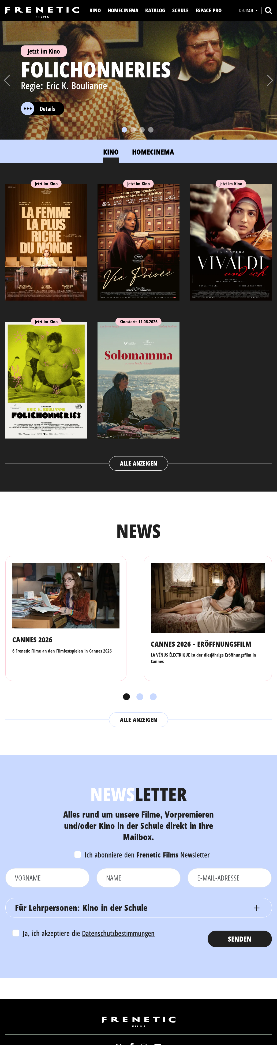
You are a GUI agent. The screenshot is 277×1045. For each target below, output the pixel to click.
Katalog (155, 10)
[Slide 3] (142, 130)
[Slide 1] (124, 130)
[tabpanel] (138, 322)
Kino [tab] (111, 152)
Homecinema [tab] (153, 152)
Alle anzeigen (138, 463)
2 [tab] (138, 697)
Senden (240, 939)
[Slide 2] (133, 130)
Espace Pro (209, 10)
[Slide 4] (151, 130)
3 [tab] (152, 697)
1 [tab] (125, 697)
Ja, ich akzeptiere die (89, 933)
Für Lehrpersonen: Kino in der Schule (81, 907)
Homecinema (123, 10)
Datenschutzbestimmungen (118, 933)
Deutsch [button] (246, 10)
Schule (180, 10)
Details (38, 108)
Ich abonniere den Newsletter (147, 855)
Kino (95, 10)
